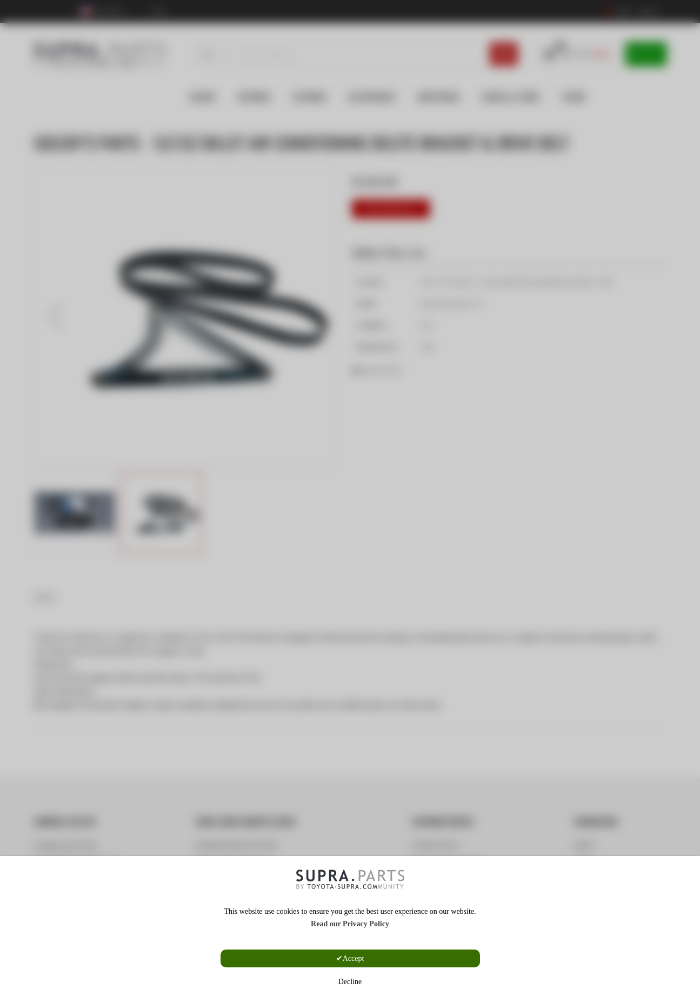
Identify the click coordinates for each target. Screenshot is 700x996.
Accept (353, 958)
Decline (350, 982)
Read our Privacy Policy (350, 924)
